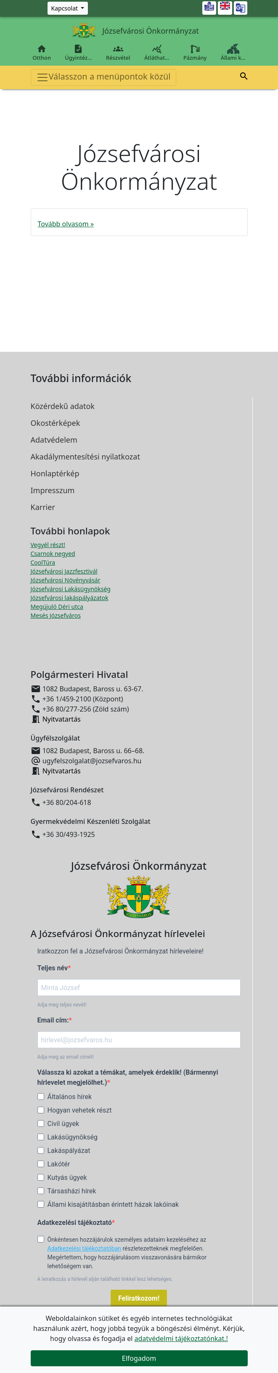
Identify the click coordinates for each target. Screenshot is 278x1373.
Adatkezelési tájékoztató (74, 1223)
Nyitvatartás (61, 719)
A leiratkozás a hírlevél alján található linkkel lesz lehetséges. (105, 1279)
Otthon (42, 52)
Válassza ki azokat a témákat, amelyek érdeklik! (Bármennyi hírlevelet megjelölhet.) (127, 1077)
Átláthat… (156, 52)
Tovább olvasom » (66, 223)
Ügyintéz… (78, 52)
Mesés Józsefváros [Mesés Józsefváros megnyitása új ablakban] (56, 615)
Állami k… (233, 52)
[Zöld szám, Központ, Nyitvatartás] (68, 8)
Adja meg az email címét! (65, 1057)
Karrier (43, 507)
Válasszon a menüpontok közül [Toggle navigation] (103, 77)
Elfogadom (139, 1358)
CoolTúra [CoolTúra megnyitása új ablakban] (43, 562)
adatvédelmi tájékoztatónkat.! (181, 1338)
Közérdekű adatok (63, 406)
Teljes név (52, 968)
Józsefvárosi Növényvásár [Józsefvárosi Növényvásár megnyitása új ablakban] (66, 580)
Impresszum (53, 490)
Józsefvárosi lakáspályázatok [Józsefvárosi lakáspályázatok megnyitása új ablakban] (70, 598)
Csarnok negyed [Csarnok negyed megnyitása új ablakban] (53, 554)
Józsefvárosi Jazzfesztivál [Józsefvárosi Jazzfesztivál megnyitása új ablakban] (64, 571)
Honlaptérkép (55, 473)
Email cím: (53, 1020)
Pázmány (194, 52)
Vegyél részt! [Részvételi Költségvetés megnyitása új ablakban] (48, 545)
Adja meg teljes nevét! (62, 1005)
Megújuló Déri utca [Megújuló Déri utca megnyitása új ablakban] (57, 607)
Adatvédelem (54, 440)
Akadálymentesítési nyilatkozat (85, 456)
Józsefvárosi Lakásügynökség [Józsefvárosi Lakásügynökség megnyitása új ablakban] (71, 589)
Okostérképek (55, 423)
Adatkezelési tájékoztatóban (85, 1248)
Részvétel (118, 52)
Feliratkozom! (138, 1298)
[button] (243, 76)
